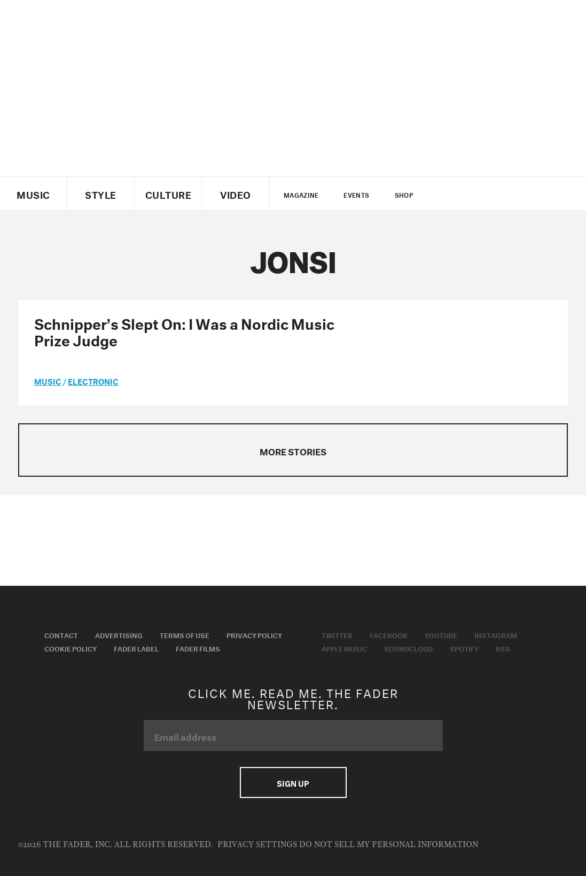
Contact (61, 634)
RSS (503, 647)
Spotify (464, 647)
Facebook (389, 634)
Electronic (93, 380)
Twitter (444, 194)
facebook (462, 194)
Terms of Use (184, 634)
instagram (499, 194)
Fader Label (136, 647)
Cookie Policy (70, 647)
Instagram (495, 634)
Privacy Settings (257, 844)
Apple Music (344, 647)
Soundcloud (408, 647)
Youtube (441, 634)
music (47, 380)
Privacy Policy (254, 634)
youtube (480, 194)
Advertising (119, 634)
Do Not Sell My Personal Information (388, 844)
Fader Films (198, 647)
